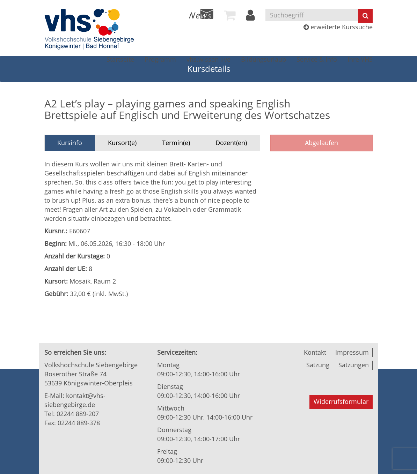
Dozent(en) (231, 142)
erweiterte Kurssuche (338, 27)
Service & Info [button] (317, 59)
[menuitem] (201, 14)
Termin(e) (176, 142)
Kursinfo (69, 142)
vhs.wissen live (208, 59)
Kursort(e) (122, 142)
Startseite (120, 59)
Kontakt (315, 352)
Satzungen (353, 365)
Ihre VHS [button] (360, 59)
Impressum (352, 352)
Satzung (317, 365)
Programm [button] (160, 59)
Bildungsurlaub (263, 59)
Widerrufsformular (341, 401)
